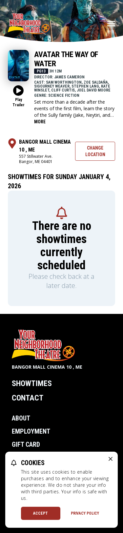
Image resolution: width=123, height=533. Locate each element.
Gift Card (26, 444)
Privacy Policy (85, 513)
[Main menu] (111, 23)
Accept (40, 513)
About (21, 418)
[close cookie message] (110, 459)
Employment (31, 431)
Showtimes (32, 383)
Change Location (95, 151)
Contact (27, 397)
